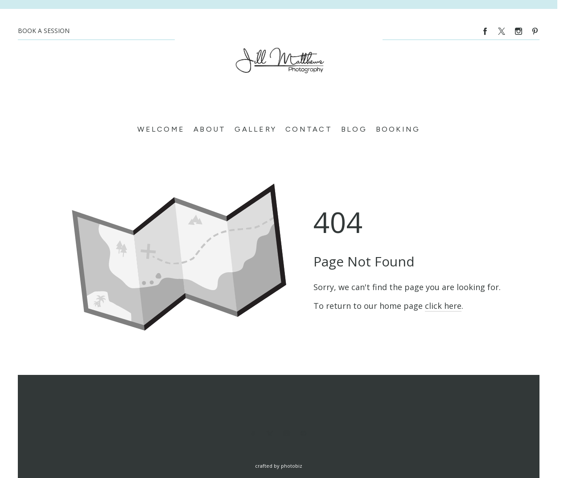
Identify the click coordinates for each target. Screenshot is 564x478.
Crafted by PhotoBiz (278, 465)
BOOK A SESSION (44, 30)
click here (443, 305)
